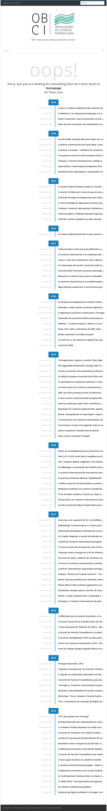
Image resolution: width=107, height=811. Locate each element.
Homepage (53, 88)
